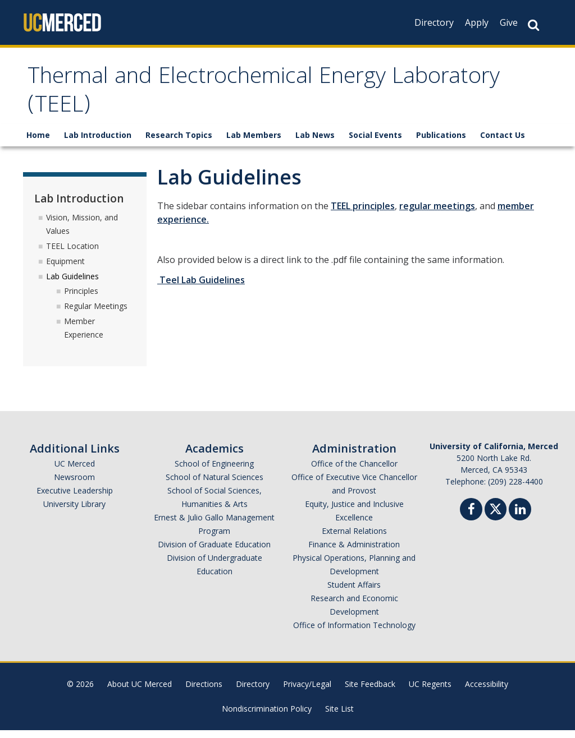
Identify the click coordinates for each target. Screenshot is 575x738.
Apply (477, 22)
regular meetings (437, 213)
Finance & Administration (354, 552)
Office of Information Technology (354, 633)
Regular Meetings (95, 313)
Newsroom (74, 484)
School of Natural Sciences (214, 484)
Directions (203, 691)
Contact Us (502, 142)
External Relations (354, 538)
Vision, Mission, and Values (82, 232)
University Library (74, 511)
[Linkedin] (520, 518)
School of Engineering (214, 471)
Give (509, 22)
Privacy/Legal (307, 691)
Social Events (375, 142)
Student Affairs (354, 592)
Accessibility (486, 691)
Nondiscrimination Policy (267, 716)
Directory (434, 22)
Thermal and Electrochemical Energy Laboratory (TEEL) (233, 97)
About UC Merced (139, 691)
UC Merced (74, 471)
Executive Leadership (74, 498)
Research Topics (178, 142)
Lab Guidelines (72, 283)
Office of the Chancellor (354, 471)
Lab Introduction (97, 142)
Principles (81, 298)
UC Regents (430, 691)
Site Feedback (370, 691)
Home (38, 142)
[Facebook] (471, 518)
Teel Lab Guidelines (201, 288)
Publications (441, 142)
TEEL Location (72, 253)
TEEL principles (363, 213)
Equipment (65, 269)
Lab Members (253, 142)
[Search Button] (533, 25)
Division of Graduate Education (214, 552)
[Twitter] (495, 515)
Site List (339, 716)
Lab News (315, 142)
